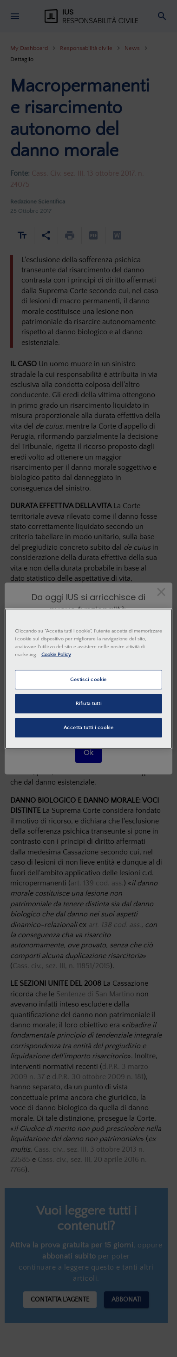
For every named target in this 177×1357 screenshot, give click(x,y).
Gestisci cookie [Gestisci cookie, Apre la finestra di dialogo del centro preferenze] (88, 679)
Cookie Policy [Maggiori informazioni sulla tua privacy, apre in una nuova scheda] (56, 654)
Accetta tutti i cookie (89, 728)
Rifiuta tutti (88, 703)
